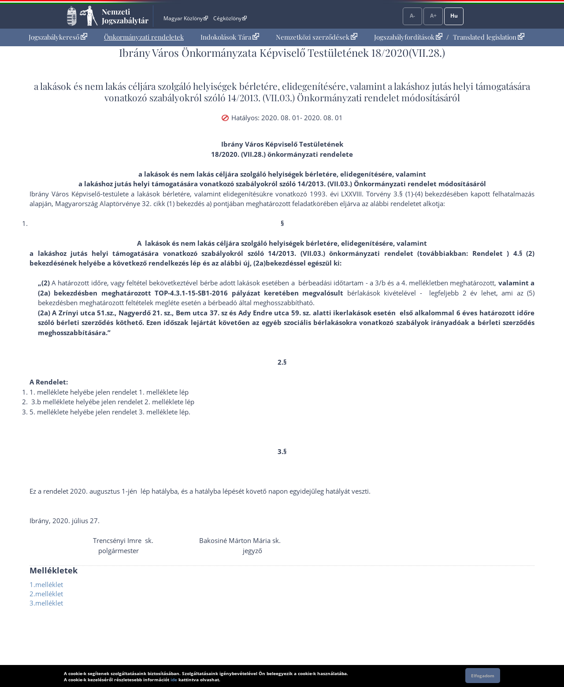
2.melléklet (46, 593)
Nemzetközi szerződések (316, 37)
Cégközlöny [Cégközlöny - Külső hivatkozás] (230, 18)
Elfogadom (482, 675)
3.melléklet (46, 602)
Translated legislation (488, 37)
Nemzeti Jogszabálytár (125, 16)
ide (174, 679)
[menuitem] (57, 37)
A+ (433, 15)
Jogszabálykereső (58, 37)
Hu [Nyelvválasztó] (454, 15)
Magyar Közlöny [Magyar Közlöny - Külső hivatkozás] (185, 18)
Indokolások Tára (229, 37)
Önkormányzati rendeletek (144, 37)
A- (412, 15)
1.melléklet (46, 584)
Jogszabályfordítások (408, 37)
